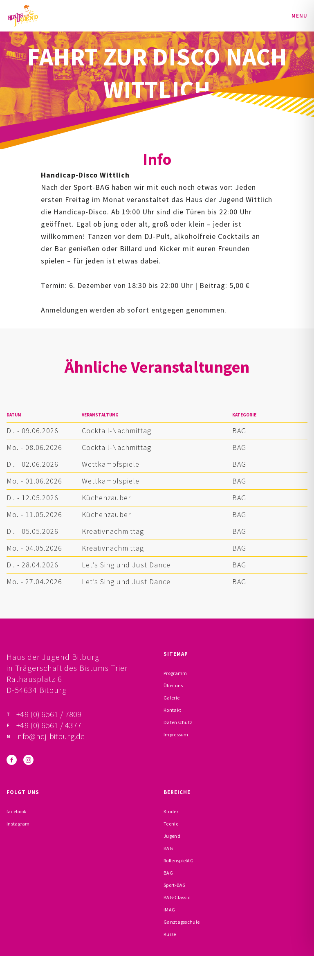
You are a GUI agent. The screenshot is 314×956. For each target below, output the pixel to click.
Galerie (171, 698)
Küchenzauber (106, 497)
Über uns (173, 685)
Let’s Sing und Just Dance (126, 564)
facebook (16, 811)
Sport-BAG (175, 885)
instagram (18, 824)
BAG (239, 430)
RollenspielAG (178, 860)
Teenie (171, 824)
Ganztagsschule (182, 922)
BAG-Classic (177, 897)
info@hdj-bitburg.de (50, 736)
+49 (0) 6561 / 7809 (49, 714)
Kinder (171, 811)
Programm (175, 673)
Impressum (176, 734)
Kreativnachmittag (113, 531)
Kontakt (172, 710)
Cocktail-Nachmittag (116, 430)
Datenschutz (178, 722)
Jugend (172, 836)
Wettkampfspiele (110, 464)
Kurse (170, 934)
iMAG (169, 910)
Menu (299, 15)
